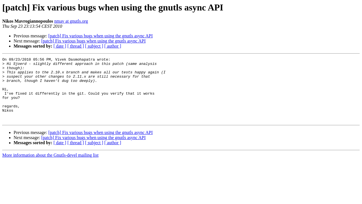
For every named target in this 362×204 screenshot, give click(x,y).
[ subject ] (94, 46)
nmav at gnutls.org (71, 21)
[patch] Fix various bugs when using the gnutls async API (100, 35)
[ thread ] (75, 46)
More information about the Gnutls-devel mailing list (50, 167)
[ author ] (112, 46)
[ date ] (59, 46)
